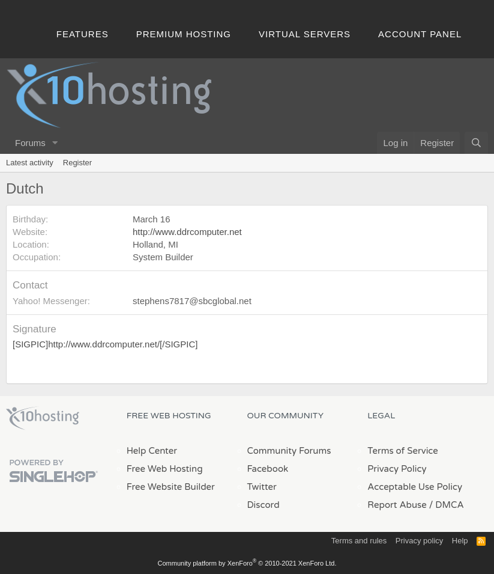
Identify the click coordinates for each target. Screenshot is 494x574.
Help (460, 540)
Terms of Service (402, 450)
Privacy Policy (396, 468)
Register (77, 162)
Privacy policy (419, 540)
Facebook (268, 468)
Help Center (152, 450)
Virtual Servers (305, 34)
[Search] (476, 143)
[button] (55, 143)
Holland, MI (155, 244)
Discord (263, 504)
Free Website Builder (171, 486)
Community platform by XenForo (247, 563)
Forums (30, 143)
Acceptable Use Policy (414, 486)
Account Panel (420, 34)
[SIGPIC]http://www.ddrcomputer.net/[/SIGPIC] (105, 344)
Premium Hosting (183, 34)
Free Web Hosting (165, 468)
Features (82, 34)
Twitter (262, 486)
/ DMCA (446, 504)
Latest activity (29, 162)
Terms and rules (359, 540)
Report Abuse (397, 504)
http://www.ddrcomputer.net (187, 232)
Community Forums (289, 450)
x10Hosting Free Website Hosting (42, 418)
